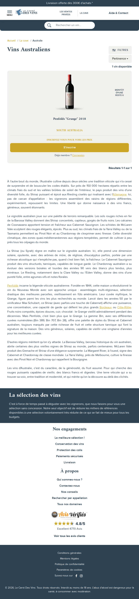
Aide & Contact (118, 13)
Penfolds (12, 285)
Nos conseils (69, 492)
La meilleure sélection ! (70, 438)
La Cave (84, 13)
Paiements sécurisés (69, 456)
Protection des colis (69, 450)
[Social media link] (77, 576)
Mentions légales (69, 558)
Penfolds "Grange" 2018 (69, 119)
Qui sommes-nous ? (69, 479)
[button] (9, 13)
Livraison (69, 462)
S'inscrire (70, 147)
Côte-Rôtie (124, 307)
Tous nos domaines (69, 504)
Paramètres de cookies (69, 569)
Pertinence (119, 58)
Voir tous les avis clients (69, 536)
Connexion (78, 155)
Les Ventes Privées (66, 13)
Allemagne (120, 194)
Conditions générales (69, 553)
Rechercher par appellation (69, 498)
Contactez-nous (69, 486)
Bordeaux (106, 307)
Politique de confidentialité (69, 564)
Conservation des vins (69, 444)
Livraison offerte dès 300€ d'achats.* (69, 3)
